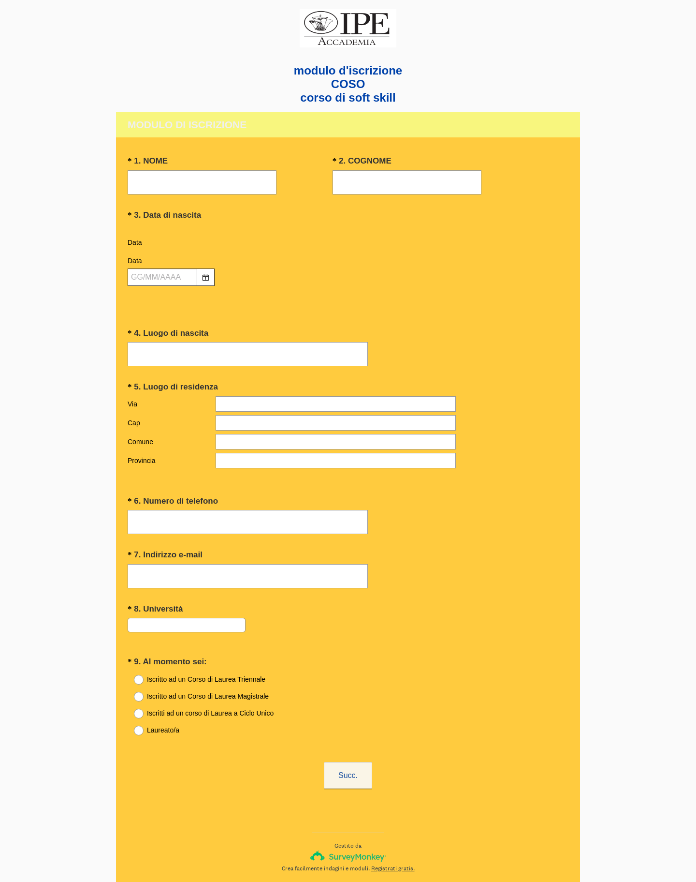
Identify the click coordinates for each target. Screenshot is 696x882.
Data (135, 242)
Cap (134, 414)
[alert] (348, 294)
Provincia (142, 452)
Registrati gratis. (393, 830)
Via (132, 395)
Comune (140, 433)
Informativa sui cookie (383, 858)
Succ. (348, 737)
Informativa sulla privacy (316, 858)
